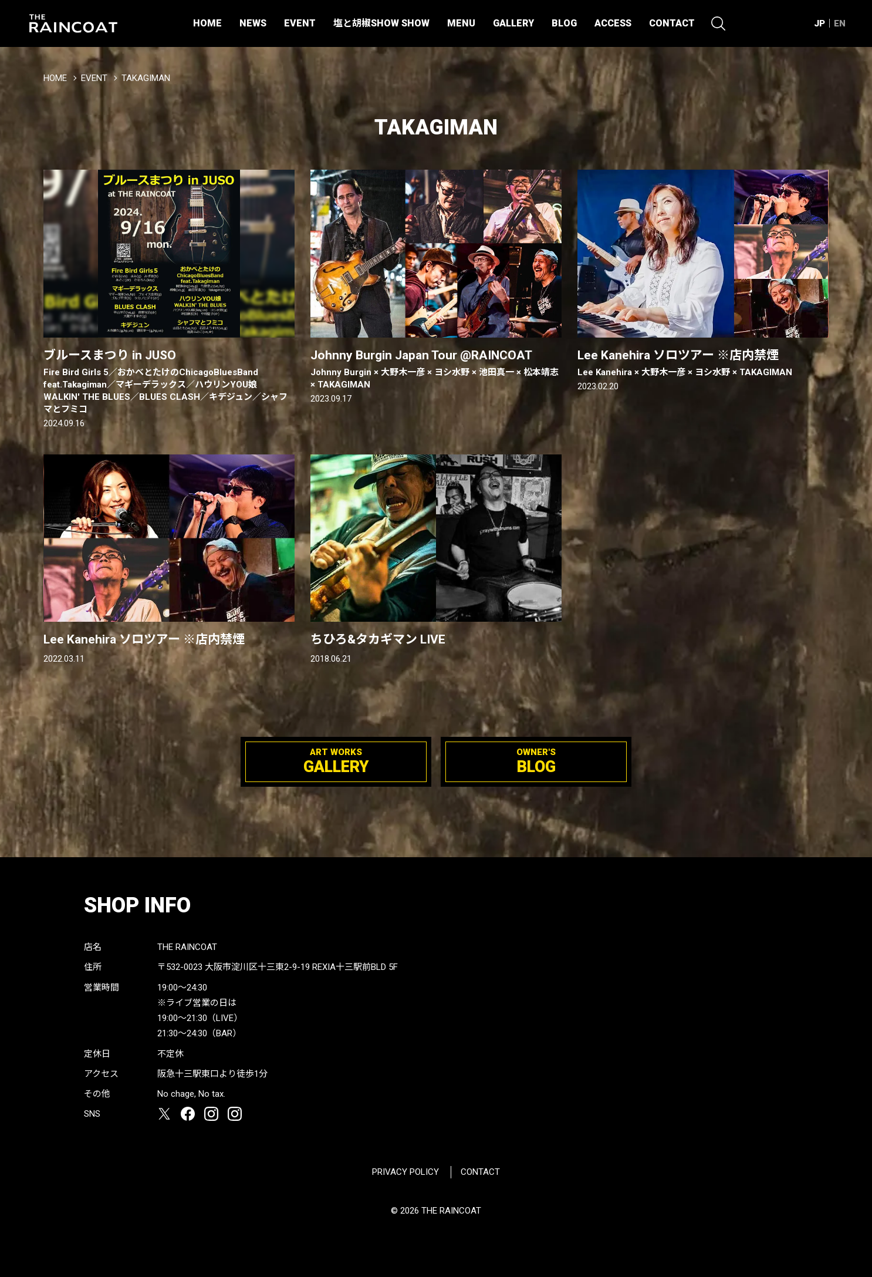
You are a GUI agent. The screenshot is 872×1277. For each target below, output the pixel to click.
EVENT (300, 23)
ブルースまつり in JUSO (169, 382)
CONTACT (672, 23)
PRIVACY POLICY (405, 1172)
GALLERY (513, 23)
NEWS (252, 23)
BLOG (564, 23)
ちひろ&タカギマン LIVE (377, 639)
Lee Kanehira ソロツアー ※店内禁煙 (703, 363)
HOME (207, 23)
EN (840, 23)
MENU (461, 23)
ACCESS (612, 23)
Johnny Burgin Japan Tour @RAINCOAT (436, 369)
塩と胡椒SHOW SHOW (381, 23)
